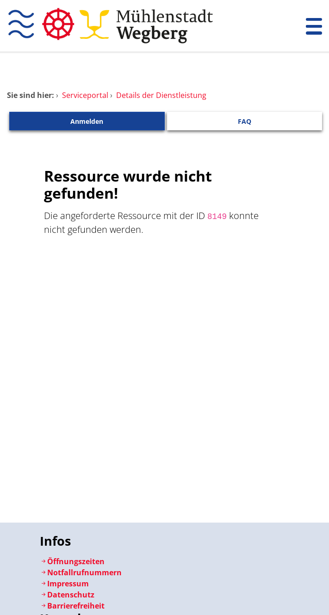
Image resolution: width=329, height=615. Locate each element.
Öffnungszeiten (72, 561)
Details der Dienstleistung (161, 95)
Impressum (64, 583)
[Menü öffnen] (314, 25)
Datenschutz (67, 595)
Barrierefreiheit (72, 606)
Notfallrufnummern (81, 572)
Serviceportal (85, 95)
